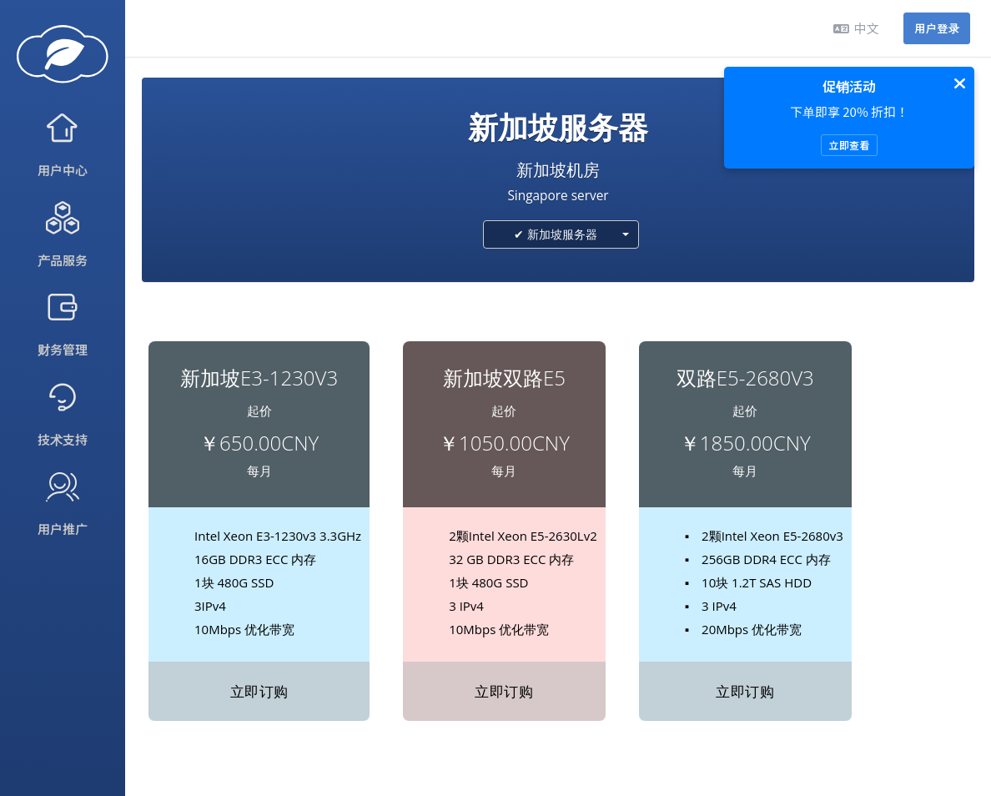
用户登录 (936, 28)
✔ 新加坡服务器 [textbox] (555, 234)
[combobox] (561, 234)
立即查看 (848, 145)
